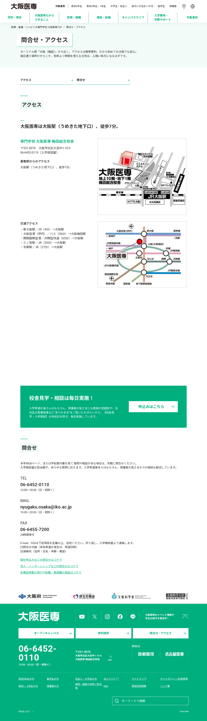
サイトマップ (139, 678)
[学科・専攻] (14, 17)
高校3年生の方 (26, 678)
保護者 (173, 6)
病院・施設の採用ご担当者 (88, 686)
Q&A (106, 686)
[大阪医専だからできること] (44, 17)
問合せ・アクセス (168, 633)
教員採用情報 (139, 686)
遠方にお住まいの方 (142, 6)
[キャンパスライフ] (133, 17)
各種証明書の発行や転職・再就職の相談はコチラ (50, 572)
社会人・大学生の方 (86, 678)
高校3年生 (76, 6)
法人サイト (111, 679)
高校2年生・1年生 (96, 6)
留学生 (161, 6)
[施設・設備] (103, 17)
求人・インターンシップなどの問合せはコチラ (49, 566)
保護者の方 (53, 686)
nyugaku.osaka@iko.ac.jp (46, 507)
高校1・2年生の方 (28, 686)
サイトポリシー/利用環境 (174, 678)
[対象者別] (192, 17)
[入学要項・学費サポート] (162, 17)
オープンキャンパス (53, 633)
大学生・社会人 (118, 6)
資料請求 (114, 633)
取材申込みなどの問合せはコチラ (41, 560)
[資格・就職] (74, 17)
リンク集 (165, 686)
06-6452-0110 (37, 653)
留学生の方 (53, 678)
